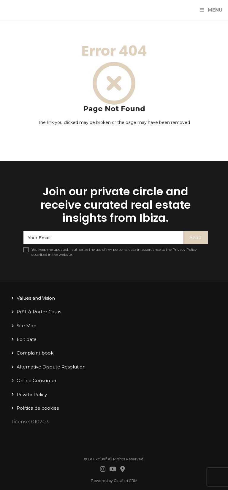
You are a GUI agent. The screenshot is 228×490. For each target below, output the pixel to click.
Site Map (27, 325)
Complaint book (35, 353)
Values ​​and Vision (36, 298)
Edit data (27, 339)
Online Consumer (36, 380)
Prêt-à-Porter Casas (39, 312)
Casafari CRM (125, 480)
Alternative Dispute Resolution (51, 367)
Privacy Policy (184, 249)
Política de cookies (38, 408)
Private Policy (32, 394)
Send (195, 237)
